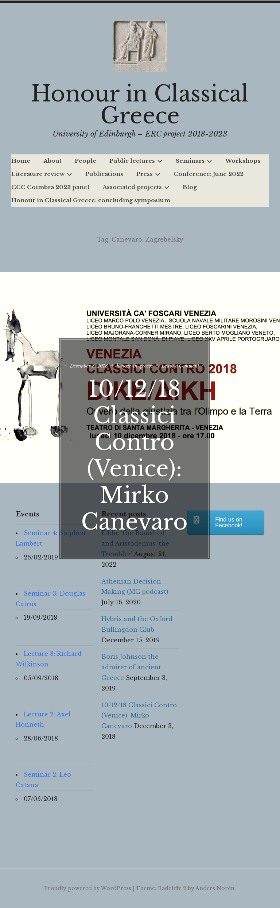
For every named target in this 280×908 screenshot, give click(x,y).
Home (20, 160)
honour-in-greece (157, 360)
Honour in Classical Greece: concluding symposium (90, 200)
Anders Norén (214, 888)
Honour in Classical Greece (140, 104)
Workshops (242, 160)
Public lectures (136, 160)
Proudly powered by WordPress (87, 888)
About (52, 160)
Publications (104, 173)
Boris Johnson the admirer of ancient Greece (131, 667)
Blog (190, 187)
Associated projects (136, 187)
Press (148, 173)
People (85, 160)
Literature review (41, 173)
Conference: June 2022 (209, 173)
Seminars (194, 160)
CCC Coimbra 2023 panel (50, 187)
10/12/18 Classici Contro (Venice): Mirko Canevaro (140, 455)
